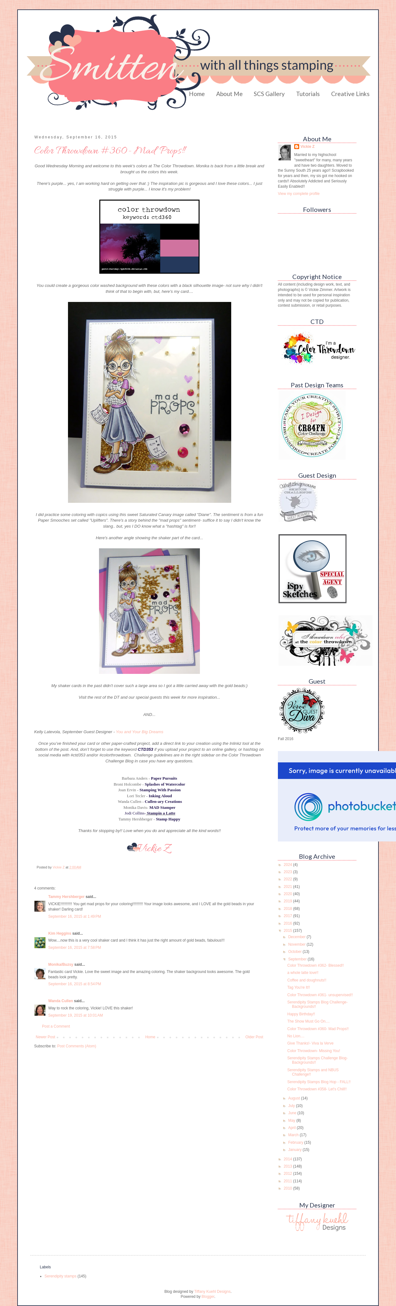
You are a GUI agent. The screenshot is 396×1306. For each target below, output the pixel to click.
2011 (288, 1181)
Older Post (254, 1037)
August (294, 1098)
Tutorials (308, 93)
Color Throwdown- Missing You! (313, 1051)
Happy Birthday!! (301, 1014)
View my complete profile (299, 193)
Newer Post (45, 1037)
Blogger (207, 1296)
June (292, 1113)
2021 (288, 886)
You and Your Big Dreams (140, 731)
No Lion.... (296, 1036)
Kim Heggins (59, 933)
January (295, 1149)
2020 (288, 894)
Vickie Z (307, 146)
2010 (288, 1188)
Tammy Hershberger (66, 897)
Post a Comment (56, 1026)
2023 (288, 872)
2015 (288, 930)
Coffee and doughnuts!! (306, 980)
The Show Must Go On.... (308, 1021)
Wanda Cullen (60, 1001)
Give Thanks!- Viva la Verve (310, 1043)
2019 (288, 901)
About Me (229, 93)
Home (197, 93)
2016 (288, 923)
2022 (288, 879)
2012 (288, 1173)
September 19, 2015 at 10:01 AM (75, 1015)
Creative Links (350, 93)
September (298, 959)
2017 (288, 916)
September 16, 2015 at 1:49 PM (74, 916)
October (295, 951)
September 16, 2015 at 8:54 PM (74, 984)
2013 (288, 1166)
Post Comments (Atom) (76, 1046)
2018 (288, 908)
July (292, 1106)
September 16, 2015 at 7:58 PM (74, 947)
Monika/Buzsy (60, 964)
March (294, 1135)
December (297, 937)
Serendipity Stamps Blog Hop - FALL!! (319, 1082)
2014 (288, 1159)
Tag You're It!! (298, 987)
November (297, 944)
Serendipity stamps (60, 1276)
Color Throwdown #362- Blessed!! (315, 965)
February (296, 1142)
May (292, 1120)
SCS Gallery (269, 93)
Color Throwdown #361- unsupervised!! (320, 995)
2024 (288, 865)
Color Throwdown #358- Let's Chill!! (317, 1089)
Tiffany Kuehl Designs (212, 1291)
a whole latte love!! (302, 972)
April (292, 1128)
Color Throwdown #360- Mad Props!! (318, 1029)
